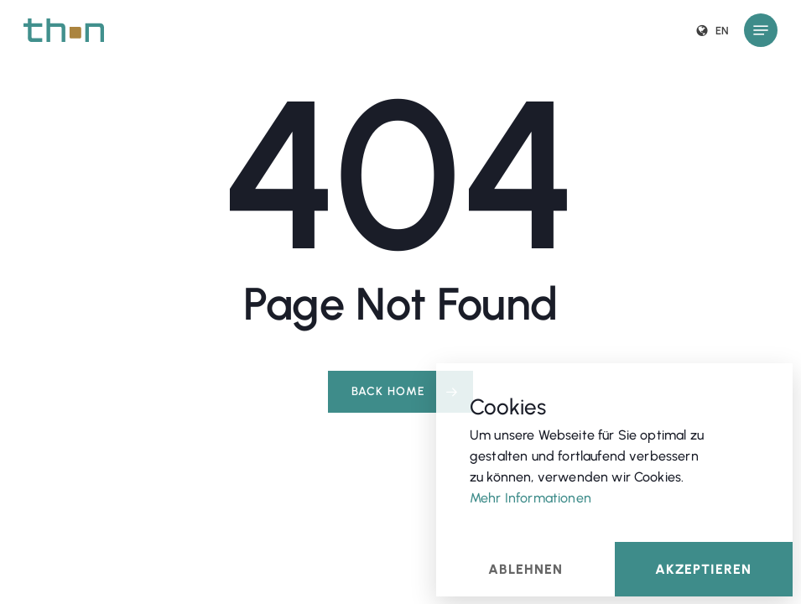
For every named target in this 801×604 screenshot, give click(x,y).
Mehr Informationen (530, 497)
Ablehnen (525, 568)
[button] (761, 30)
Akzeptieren (703, 568)
